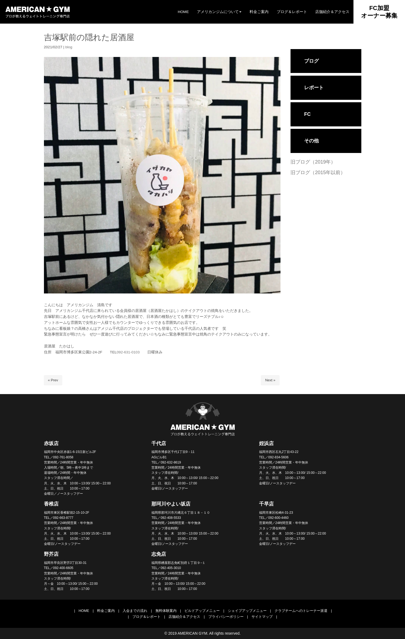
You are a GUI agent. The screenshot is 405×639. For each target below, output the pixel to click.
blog (68, 47)
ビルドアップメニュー (202, 611)
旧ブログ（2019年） (313, 162)
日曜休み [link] (141, 352)
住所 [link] (49, 352)
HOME (84, 611)
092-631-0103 (128, 352)
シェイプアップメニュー (247, 611)
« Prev (53, 380)
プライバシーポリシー (226, 617)
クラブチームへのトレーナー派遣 (301, 611)
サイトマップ (262, 617)
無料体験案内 (166, 611)
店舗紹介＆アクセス (184, 617)
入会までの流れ (135, 611)
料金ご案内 (106, 611)
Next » (270, 380)
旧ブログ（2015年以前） (318, 172)
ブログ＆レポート (146, 617)
